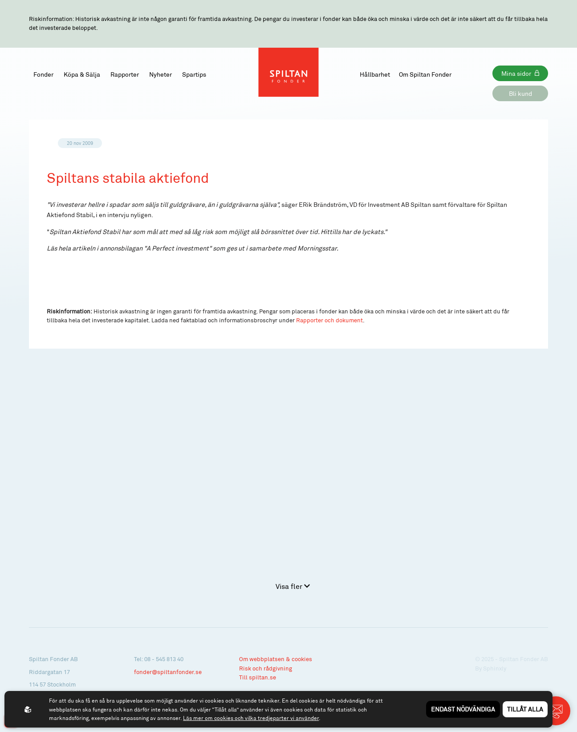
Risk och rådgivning (265, 668)
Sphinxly (494, 668)
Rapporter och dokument (329, 320)
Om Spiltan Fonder (425, 74)
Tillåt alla (525, 709)
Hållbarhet (375, 74)
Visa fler (293, 586)
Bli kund (520, 93)
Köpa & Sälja (82, 74)
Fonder (43, 74)
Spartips (194, 74)
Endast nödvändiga (463, 709)
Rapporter (124, 74)
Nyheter (160, 74)
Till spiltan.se (257, 677)
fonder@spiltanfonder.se (168, 671)
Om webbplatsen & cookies (275, 658)
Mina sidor (516, 73)
